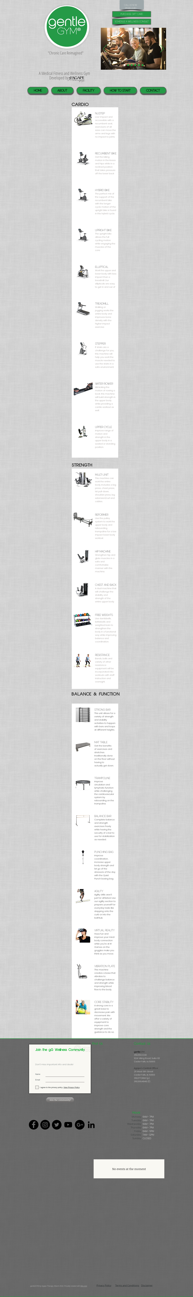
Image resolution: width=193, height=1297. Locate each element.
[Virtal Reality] (132, 65)
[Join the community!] (60, 1099)
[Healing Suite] (139, 65)
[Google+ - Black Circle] (80, 1125)
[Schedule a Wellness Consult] (131, 21)
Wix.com (83, 1286)
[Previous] (105, 49)
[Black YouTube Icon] (68, 1125)
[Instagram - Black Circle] (45, 1125)
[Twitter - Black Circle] (57, 1125)
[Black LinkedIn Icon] (91, 1125)
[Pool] (128, 65)
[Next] (162, 49)
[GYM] (142, 65)
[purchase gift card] (131, 14)
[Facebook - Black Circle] (33, 1125)
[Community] (135, 65)
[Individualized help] (124, 65)
